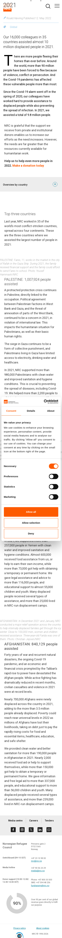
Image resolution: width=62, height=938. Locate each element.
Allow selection (31, 522)
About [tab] (50, 410)
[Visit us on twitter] (31, 829)
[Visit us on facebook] (13, 829)
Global (13, 27)
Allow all (31, 511)
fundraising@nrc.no (40, 885)
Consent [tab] (11, 410)
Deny (31, 533)
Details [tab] (31, 410)
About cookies (42, 928)
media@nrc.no (38, 871)
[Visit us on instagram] (22, 829)
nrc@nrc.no (36, 861)
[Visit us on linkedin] (40, 829)
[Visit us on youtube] (48, 829)
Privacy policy (19, 928)
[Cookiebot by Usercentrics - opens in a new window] (44, 401)
